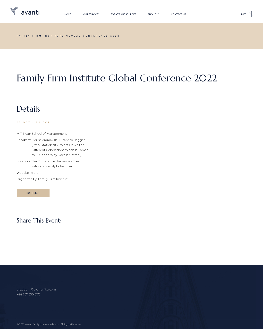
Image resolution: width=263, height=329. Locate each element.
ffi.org (34, 172)
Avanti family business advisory (42, 324)
